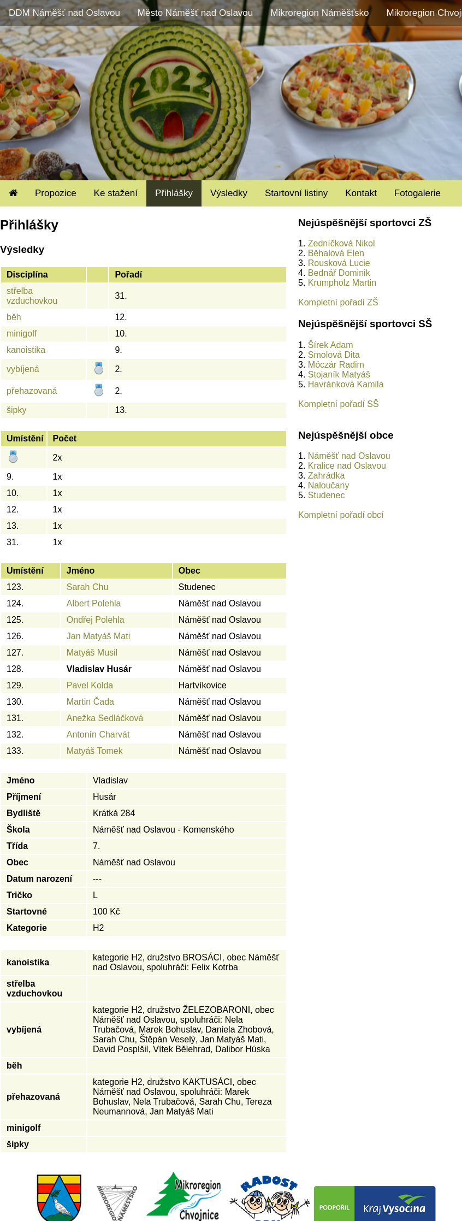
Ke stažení (116, 193)
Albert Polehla (94, 603)
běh (14, 317)
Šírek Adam (330, 345)
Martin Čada (90, 701)
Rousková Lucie (339, 263)
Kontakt (361, 193)
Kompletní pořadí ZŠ (338, 302)
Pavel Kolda (90, 685)
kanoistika (26, 350)
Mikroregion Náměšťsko (319, 13)
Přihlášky (174, 193)
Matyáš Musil (92, 652)
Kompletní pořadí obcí (341, 515)
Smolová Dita (334, 354)
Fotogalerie (417, 193)
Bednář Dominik (339, 273)
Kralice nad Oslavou (347, 465)
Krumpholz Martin (342, 282)
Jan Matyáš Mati (98, 636)
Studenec (326, 495)
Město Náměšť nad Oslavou (195, 13)
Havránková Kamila (346, 384)
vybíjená (23, 369)
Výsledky (228, 193)
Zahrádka (326, 475)
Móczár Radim (336, 364)
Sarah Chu (88, 587)
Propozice (55, 193)
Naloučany (329, 485)
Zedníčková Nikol (341, 243)
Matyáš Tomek (95, 751)
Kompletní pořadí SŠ (338, 404)
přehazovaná (32, 391)
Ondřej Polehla (96, 619)
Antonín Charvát (98, 734)
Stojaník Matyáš (339, 374)
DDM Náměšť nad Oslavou (64, 13)
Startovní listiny (296, 193)
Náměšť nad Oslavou (349, 456)
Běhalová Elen (336, 253)
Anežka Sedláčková (105, 718)
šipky (16, 410)
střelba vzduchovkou (32, 295)
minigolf (22, 333)
